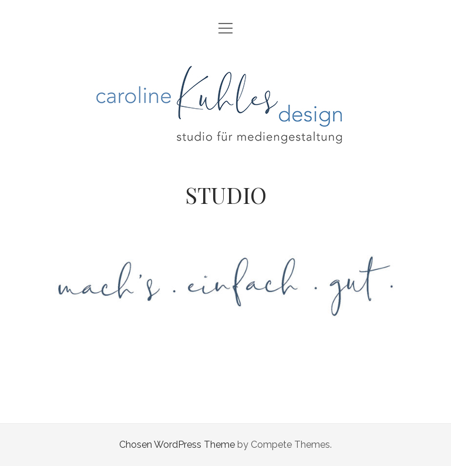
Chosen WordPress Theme (177, 444)
